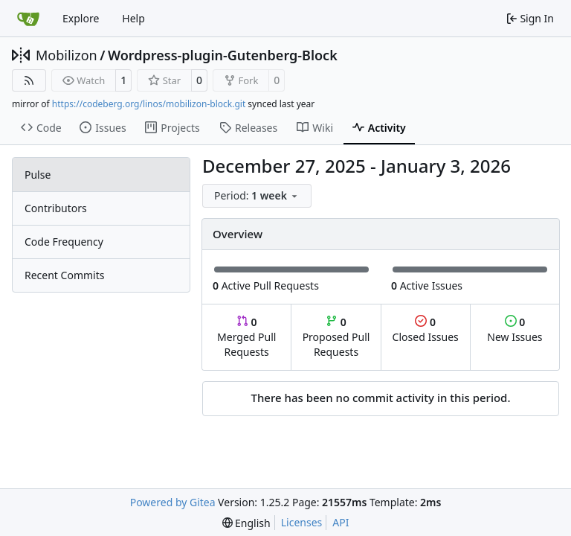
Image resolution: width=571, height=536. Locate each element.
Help (133, 18)
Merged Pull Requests (246, 337)
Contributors (56, 208)
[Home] (28, 18)
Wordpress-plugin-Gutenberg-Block (223, 55)
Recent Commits (64, 275)
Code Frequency (64, 241)
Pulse (38, 175)
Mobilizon (66, 55)
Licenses (302, 522)
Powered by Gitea (173, 502)
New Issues (514, 329)
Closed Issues (426, 329)
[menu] (257, 196)
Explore (80, 18)
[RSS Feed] (29, 80)
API (340, 522)
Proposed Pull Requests (336, 337)
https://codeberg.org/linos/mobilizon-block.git (148, 104)
